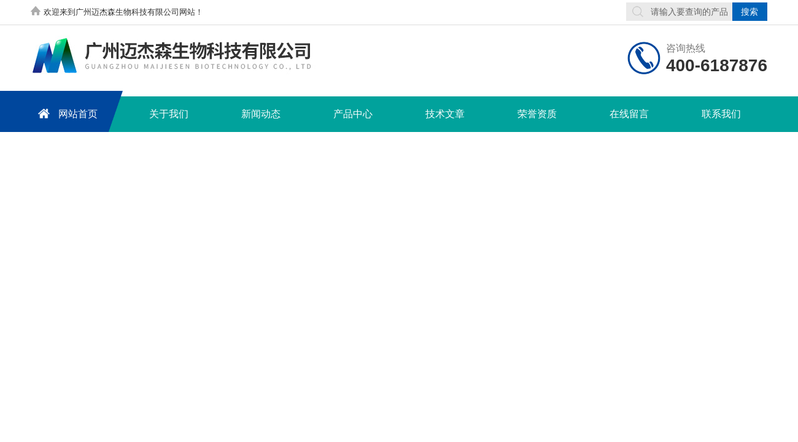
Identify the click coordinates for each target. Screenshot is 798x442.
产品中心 (353, 114)
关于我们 (168, 114)
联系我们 (721, 114)
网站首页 (66, 113)
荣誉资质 (537, 114)
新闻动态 (261, 114)
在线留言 (629, 114)
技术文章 (445, 114)
